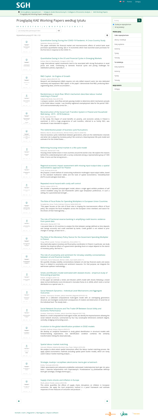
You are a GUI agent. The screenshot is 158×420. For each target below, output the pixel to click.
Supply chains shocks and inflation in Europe (59, 380)
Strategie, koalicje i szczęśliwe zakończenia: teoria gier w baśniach (68, 362)
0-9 (17, 26)
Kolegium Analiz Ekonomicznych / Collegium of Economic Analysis (67, 12)
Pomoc (129, 2)
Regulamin (31, 413)
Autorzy (117, 49)
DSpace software (52, 413)
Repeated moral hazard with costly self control (60, 183)
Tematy (117, 58)
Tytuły (117, 53)
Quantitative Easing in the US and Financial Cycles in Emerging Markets (71, 58)
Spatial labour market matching (54, 344)
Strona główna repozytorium (30, 12)
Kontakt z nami (20, 413)
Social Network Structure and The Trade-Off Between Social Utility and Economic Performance (70, 309)
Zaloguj (117, 89)
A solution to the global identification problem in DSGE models (67, 326)
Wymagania (40, 413)
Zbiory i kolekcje (120, 40)
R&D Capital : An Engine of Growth (55, 76)
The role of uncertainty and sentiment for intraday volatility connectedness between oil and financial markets (72, 256)
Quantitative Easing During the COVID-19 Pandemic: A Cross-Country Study (72, 40)
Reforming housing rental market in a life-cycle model (63, 147)
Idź (59, 30)
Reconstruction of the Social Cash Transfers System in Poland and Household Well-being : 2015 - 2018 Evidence (73, 113)
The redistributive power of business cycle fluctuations (64, 130)
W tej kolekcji (118, 27)
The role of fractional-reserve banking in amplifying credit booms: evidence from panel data (72, 220)
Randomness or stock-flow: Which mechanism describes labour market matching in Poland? (71, 95)
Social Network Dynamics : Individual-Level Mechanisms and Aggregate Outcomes (71, 291)
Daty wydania (119, 44)
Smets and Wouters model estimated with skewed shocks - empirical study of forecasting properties (73, 274)
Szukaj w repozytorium (122, 24)
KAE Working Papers (100, 12)
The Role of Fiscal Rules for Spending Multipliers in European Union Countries (74, 201)
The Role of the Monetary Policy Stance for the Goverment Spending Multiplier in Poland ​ (74, 238)
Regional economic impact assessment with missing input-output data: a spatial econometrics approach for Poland (74, 166)
